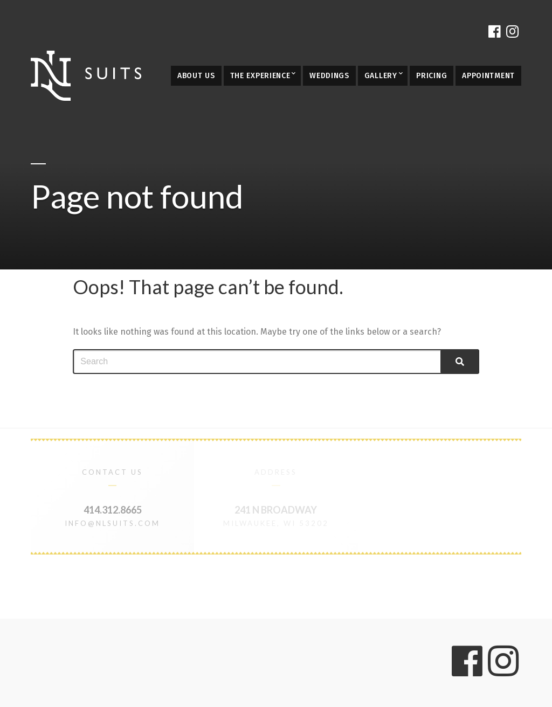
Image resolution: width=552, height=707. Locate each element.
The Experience (260, 75)
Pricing (431, 75)
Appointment (488, 75)
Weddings (329, 75)
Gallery (380, 75)
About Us (196, 75)
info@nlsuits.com (112, 523)
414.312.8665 (113, 510)
